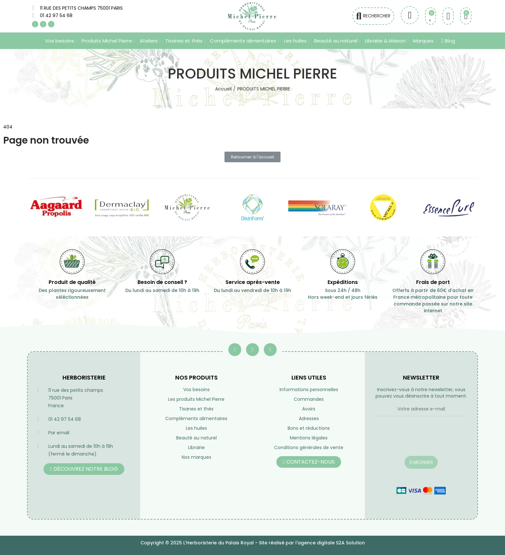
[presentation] (421, 440)
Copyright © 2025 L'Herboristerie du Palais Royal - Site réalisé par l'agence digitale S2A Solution (252, 543)
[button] (252, 157)
